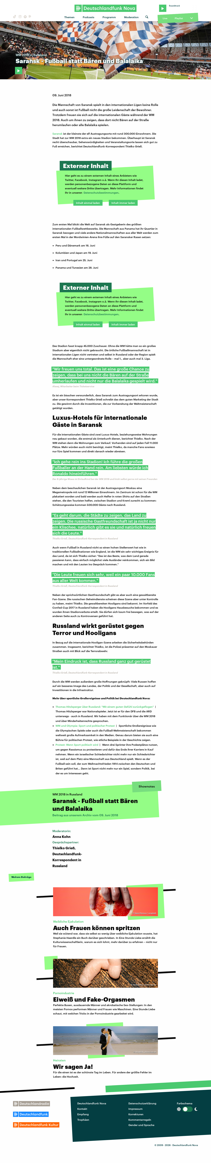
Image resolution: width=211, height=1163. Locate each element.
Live (165, 18)
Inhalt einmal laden (88, 202)
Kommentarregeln (139, 1119)
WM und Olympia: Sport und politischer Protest (85, 725)
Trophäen (83, 1119)
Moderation (131, 17)
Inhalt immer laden (123, 202)
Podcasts (88, 17)
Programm (109, 17)
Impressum (135, 1108)
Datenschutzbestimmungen (101, 192)
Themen (69, 17)
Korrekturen (135, 1114)
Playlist (179, 18)
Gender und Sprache (141, 1124)
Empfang (83, 1114)
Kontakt (82, 1108)
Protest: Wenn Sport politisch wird (77, 744)
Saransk (57, 133)
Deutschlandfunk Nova (91, 1103)
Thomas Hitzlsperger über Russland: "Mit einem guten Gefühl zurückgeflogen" (105, 706)
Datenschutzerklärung (142, 1103)
